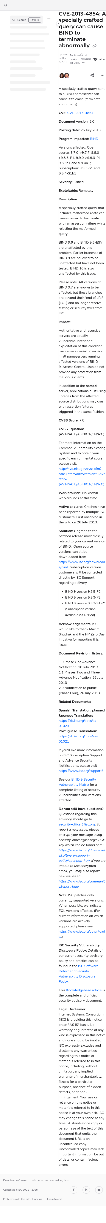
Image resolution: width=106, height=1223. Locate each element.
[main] (82, 592)
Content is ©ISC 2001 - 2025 (20, 1189)
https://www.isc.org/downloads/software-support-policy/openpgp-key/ (82, 855)
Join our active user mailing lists (50, 1180)
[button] (26, 20)
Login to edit (54, 1199)
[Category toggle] (58, 23)
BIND (94, 138)
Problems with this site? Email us (22, 1199)
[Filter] (48, 19)
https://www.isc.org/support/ (81, 770)
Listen (99, 59)
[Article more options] (102, 75)
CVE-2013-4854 (80, 113)
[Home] (5, 5)
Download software (14, 1180)
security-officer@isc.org (77, 824)
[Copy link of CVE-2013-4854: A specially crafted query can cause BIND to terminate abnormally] (94, 46)
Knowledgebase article (83, 990)
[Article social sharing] (92, 75)
